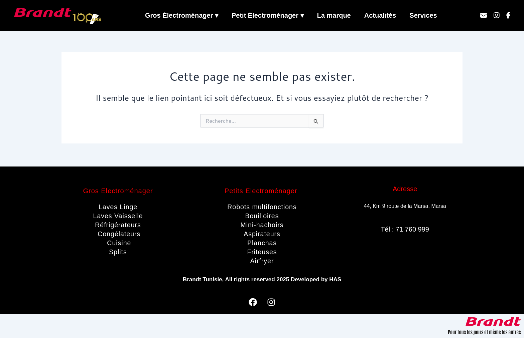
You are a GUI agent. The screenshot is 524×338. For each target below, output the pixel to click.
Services (423, 15)
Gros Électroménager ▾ (181, 15)
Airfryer (262, 261)
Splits (118, 252)
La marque (334, 15)
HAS (335, 279)
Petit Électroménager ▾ (268, 15)
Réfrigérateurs (118, 225)
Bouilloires (262, 216)
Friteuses (262, 252)
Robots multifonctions (262, 207)
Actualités (380, 15)
